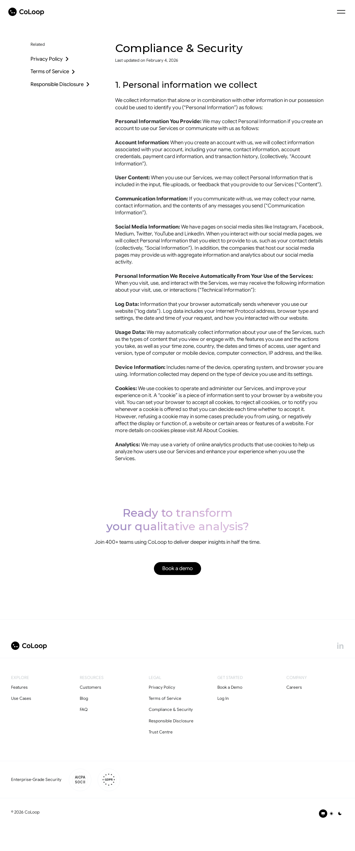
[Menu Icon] (341, 11)
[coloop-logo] (26, 12)
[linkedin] (340, 645)
